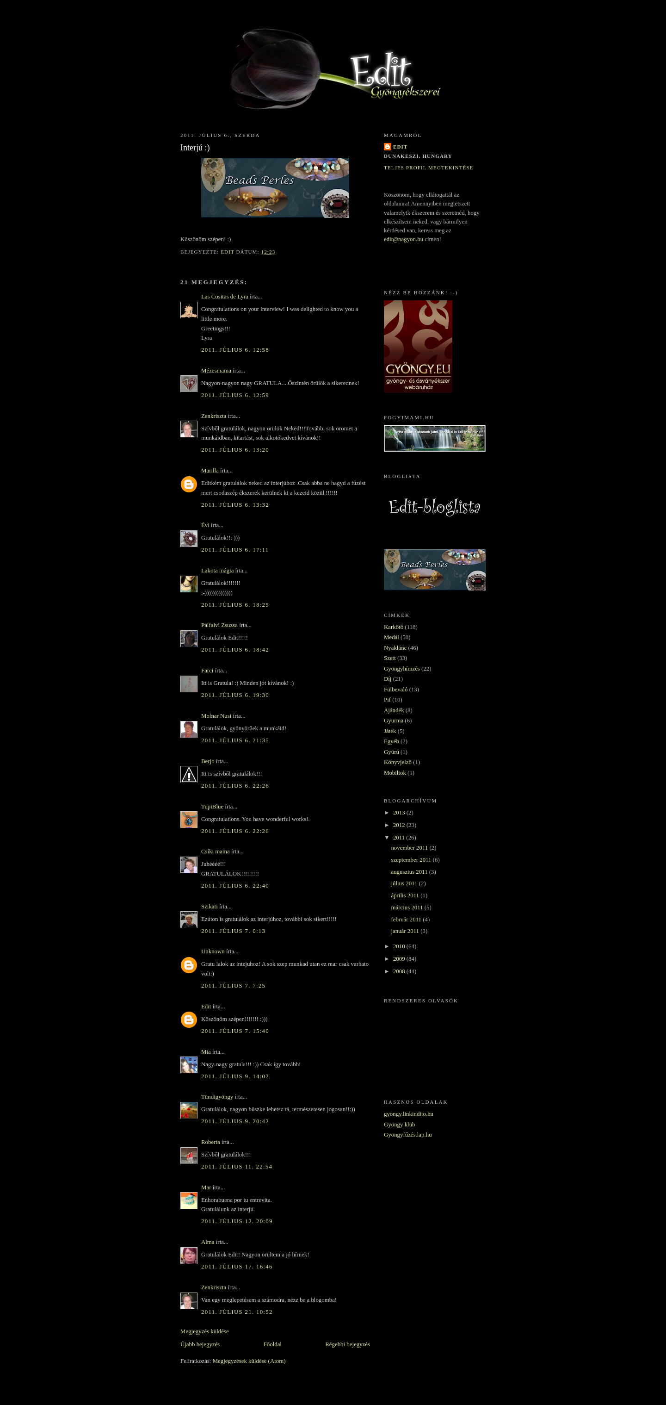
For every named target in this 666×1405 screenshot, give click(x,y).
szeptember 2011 (411, 860)
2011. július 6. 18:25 (235, 605)
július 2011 (405, 883)
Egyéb (391, 741)
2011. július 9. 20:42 (235, 1121)
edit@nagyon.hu (403, 239)
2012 (400, 825)
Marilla (210, 470)
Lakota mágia (217, 570)
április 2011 (405, 895)
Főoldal (273, 1344)
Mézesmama (216, 370)
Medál (391, 637)
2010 (400, 946)
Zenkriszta (213, 416)
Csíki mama (215, 851)
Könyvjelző (398, 762)
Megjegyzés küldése (204, 1331)
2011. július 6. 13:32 (235, 505)
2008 (400, 971)
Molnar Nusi (216, 716)
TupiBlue (212, 806)
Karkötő (393, 627)
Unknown (213, 951)
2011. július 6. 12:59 (235, 395)
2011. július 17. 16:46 (237, 1266)
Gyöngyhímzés (402, 668)
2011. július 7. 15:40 (235, 1031)
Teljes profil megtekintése (428, 167)
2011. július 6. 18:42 (235, 650)
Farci (207, 670)
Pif (387, 699)
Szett (390, 658)
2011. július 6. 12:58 (235, 350)
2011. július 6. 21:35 (235, 740)
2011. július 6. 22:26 (235, 786)
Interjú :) (195, 147)
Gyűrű (391, 752)
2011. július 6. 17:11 (235, 550)
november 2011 (410, 848)
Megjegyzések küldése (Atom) (249, 1361)
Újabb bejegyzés (200, 1344)
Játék (390, 731)
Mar (206, 1187)
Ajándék (394, 710)
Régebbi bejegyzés (347, 1344)
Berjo (208, 761)
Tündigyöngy (217, 1097)
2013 (400, 812)
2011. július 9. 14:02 (235, 1076)
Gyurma (393, 720)
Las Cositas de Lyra (224, 296)
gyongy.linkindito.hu (408, 1114)
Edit (206, 1006)
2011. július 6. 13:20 (235, 450)
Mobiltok (395, 773)
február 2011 (407, 919)
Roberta (210, 1142)
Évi (205, 525)
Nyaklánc (395, 648)
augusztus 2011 (410, 872)
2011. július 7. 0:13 (233, 931)
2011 (399, 837)
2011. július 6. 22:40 (235, 886)
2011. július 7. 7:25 (233, 985)
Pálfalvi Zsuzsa (219, 625)
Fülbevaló (395, 689)
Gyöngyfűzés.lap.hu (408, 1134)
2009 (400, 959)
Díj (387, 679)
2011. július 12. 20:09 (237, 1221)
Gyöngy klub (399, 1124)
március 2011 (407, 907)
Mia (206, 1052)
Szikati (209, 906)
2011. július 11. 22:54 (236, 1166)
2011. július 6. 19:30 (235, 695)
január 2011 (405, 931)
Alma (208, 1242)
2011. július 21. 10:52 (237, 1312)
